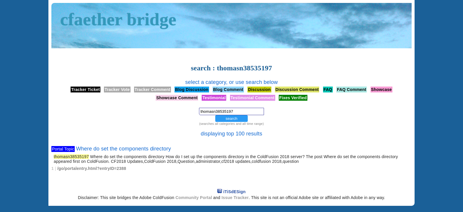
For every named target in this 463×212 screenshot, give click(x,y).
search (231, 118)
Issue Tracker (235, 197)
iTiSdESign (234, 191)
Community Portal (193, 197)
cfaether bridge (118, 19)
